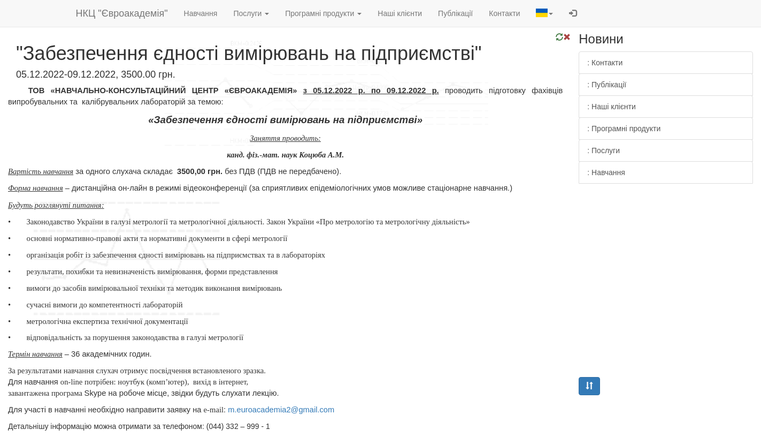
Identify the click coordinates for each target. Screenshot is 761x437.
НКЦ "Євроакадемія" (122, 13)
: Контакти (604, 62)
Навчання (201, 13)
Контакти (504, 13)
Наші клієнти (400, 13)
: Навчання (606, 172)
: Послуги (603, 150)
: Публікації (606, 84)
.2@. (281, 409)
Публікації (455, 13)
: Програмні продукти (623, 128)
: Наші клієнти (611, 106)
